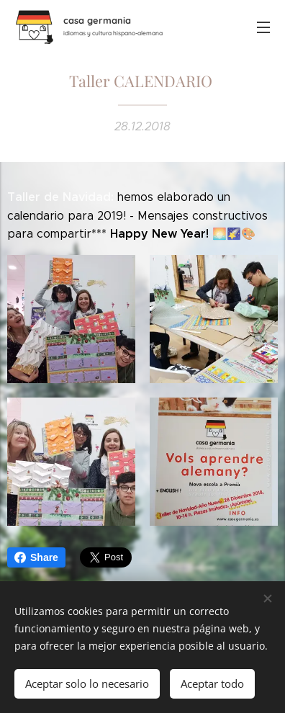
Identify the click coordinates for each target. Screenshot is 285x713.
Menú (263, 27)
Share (36, 557)
